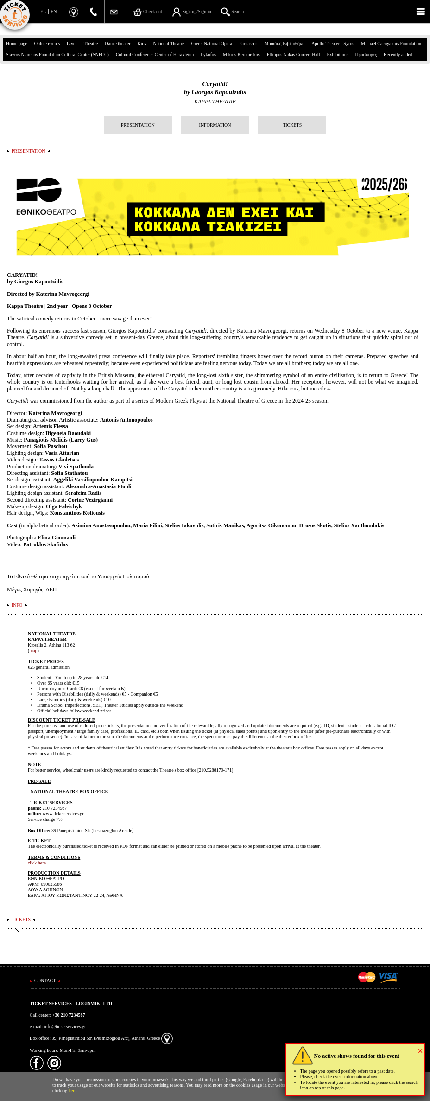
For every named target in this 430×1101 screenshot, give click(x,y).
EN (54, 11)
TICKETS (292, 125)
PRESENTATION (138, 125)
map (33, 650)
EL (43, 11)
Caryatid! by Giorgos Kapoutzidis (215, 88)
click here (37, 862)
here (72, 1090)
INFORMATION (215, 125)
